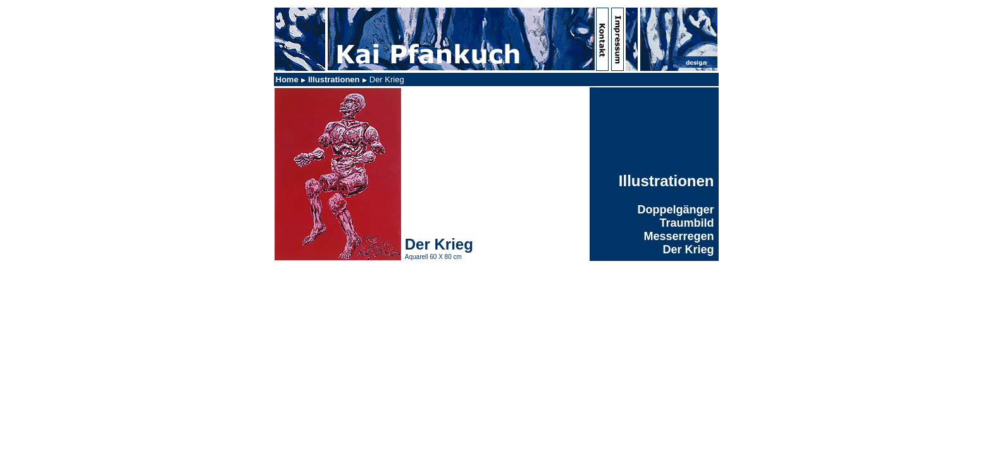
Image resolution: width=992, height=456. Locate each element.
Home (287, 79)
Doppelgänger (675, 209)
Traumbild (686, 223)
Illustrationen (334, 79)
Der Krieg (688, 249)
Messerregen (678, 236)
